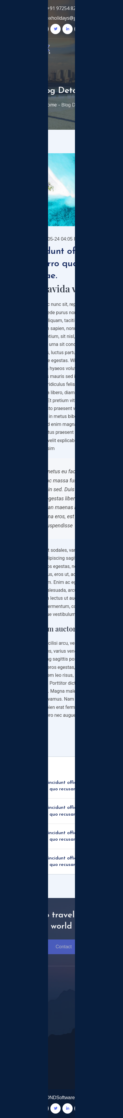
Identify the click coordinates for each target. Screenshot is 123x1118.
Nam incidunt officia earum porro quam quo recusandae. (72, 786)
